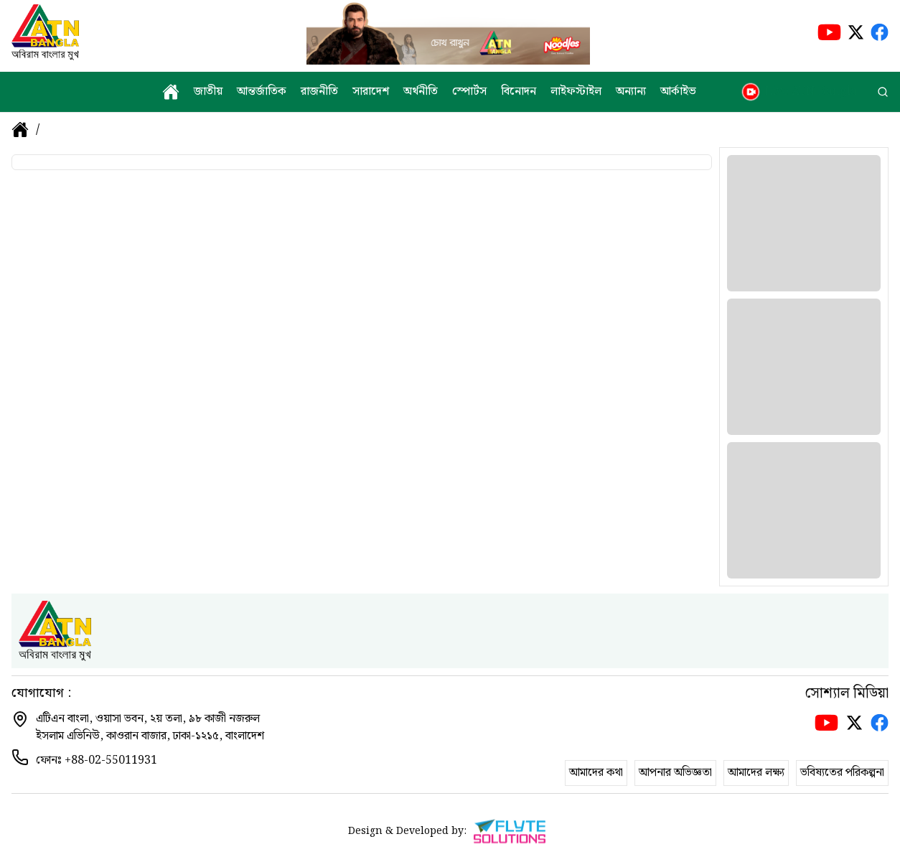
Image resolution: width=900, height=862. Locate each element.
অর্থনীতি (420, 91)
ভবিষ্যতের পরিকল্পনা (842, 773)
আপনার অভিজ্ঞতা (675, 773)
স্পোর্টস (469, 91)
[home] (170, 91)
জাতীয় (208, 91)
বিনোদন (518, 91)
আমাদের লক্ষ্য (756, 773)
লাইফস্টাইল (575, 91)
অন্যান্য (631, 91)
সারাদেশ (370, 91)
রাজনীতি (319, 91)
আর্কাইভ (678, 91)
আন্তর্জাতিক (261, 91)
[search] (883, 92)
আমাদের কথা (596, 773)
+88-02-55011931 (111, 760)
